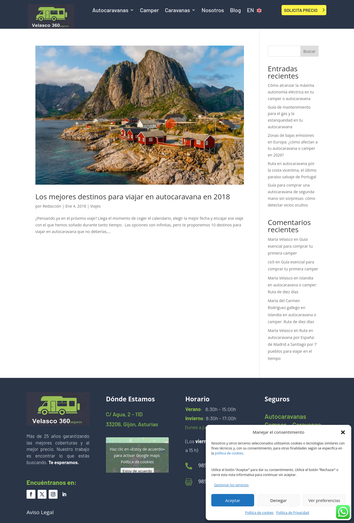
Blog (235, 10)
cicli (271, 262)
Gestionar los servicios (231, 485)
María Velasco (280, 239)
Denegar (278, 500)
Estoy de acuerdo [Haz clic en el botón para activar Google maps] (137, 470)
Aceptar (232, 500)
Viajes (95, 206)
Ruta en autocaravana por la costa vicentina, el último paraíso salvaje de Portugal (292, 170)
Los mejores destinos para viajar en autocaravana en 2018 (132, 197)
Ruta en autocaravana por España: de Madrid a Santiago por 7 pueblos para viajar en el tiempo (292, 344)
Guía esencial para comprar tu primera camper (290, 246)
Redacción (52, 206)
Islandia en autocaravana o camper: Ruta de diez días (292, 284)
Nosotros (213, 10)
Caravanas (177, 10)
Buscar (309, 51)
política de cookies (229, 453)
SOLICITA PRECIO (300, 10)
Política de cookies (259, 512)
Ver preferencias (324, 500)
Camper (149, 10)
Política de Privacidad (292, 512)
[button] (343, 432)
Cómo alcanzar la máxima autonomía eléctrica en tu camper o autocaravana (291, 92)
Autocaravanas (110, 10)
